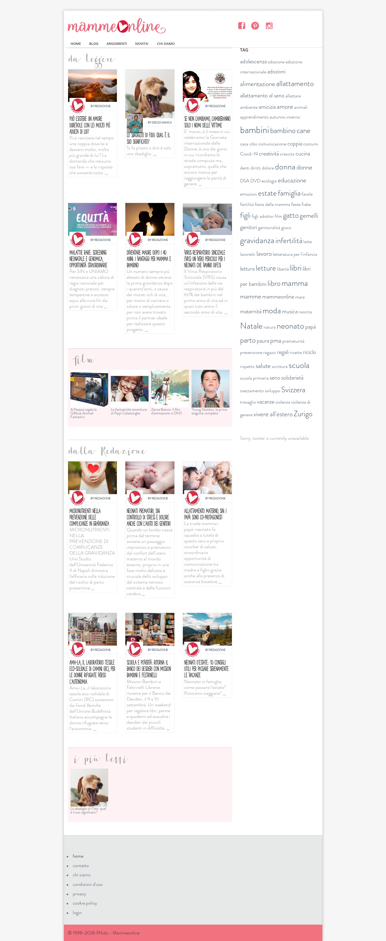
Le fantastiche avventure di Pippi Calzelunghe (129, 411)
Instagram (269, 25)
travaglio (248, 402)
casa (244, 143)
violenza (282, 402)
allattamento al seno (262, 95)
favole (307, 194)
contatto (81, 865)
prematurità (293, 341)
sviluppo (272, 390)
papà (310, 327)
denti (245, 167)
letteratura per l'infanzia (295, 254)
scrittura (280, 366)
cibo (253, 143)
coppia (294, 143)
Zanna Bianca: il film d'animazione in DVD (166, 411)
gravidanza (257, 240)
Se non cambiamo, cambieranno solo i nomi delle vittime (207, 121)
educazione (292, 180)
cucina (303, 153)
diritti (256, 167)
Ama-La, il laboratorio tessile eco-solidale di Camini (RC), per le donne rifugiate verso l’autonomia (92, 672)
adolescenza (253, 61)
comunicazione (272, 143)
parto (248, 340)
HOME (76, 44)
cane (304, 130)
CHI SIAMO (166, 44)
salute (263, 366)
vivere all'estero (273, 414)
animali (301, 107)
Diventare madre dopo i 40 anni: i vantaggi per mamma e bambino (149, 258)
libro (274, 283)
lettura (247, 268)
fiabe (306, 204)
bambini (254, 130)
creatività (269, 153)
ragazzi (269, 352)
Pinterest (255, 25)
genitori (248, 227)
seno (275, 377)
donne (304, 167)
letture (266, 268)
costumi (310, 143)
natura (270, 327)
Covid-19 (249, 153)
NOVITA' (142, 44)
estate (267, 193)
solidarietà (292, 377)
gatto (291, 215)
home (78, 856)
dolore (268, 167)
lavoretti (247, 254)
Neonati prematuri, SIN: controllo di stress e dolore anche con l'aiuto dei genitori (148, 517)
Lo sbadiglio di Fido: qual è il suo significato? (148, 138)
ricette (296, 352)
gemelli (309, 215)
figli (245, 215)
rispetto (247, 366)
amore (285, 106)
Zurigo (303, 413)
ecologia (269, 180)
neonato (290, 326)
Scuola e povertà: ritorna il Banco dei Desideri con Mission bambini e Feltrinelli (149, 668)
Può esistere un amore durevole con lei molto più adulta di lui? (89, 125)
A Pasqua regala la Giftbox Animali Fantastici (83, 413)
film (278, 216)
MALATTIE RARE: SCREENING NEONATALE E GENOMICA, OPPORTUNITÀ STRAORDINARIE (88, 258)
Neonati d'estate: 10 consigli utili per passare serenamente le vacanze (206, 668)
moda (272, 310)
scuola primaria (254, 378)
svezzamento (252, 390)
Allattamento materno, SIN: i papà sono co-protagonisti (205, 514)
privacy (79, 893)
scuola (299, 365)
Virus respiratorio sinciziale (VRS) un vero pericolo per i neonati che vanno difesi (204, 258)
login (77, 912)
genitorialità (269, 227)
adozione (276, 61)
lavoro (264, 253)
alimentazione (257, 84)
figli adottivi (263, 216)
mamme (250, 296)
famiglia (289, 193)
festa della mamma (272, 204)
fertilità (247, 204)
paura (263, 341)
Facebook (241, 25)
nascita (305, 311)
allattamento (295, 83)
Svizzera (293, 389)
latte (307, 241)
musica (290, 311)
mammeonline (278, 296)
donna (285, 166)
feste (296, 204)
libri (296, 268)
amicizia (267, 107)
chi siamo (81, 874)
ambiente (249, 107)
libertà (283, 269)
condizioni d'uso (88, 884)
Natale (251, 326)
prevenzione (251, 352)
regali (283, 352)
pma (275, 340)
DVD (255, 180)
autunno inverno (285, 117)
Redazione (102, 106)
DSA (244, 180)
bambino (283, 130)
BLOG (93, 44)
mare (300, 297)
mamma (295, 283)
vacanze (265, 402)
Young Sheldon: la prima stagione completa (209, 411)
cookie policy (85, 903)
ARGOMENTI (117, 44)
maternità (250, 311)
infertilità (288, 240)
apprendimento (254, 117)
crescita (287, 153)
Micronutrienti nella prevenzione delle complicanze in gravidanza (89, 517)
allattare (293, 95)
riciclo (309, 352)
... (106, 172)
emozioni (248, 194)
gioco (286, 227)
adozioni (276, 71)
